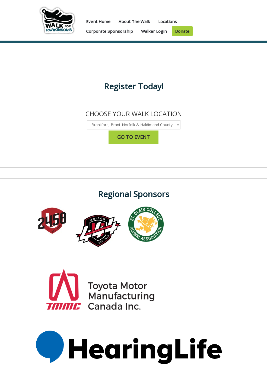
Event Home (98, 21)
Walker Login (154, 31)
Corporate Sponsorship (109, 31)
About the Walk (134, 21)
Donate (182, 31)
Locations (167, 21)
